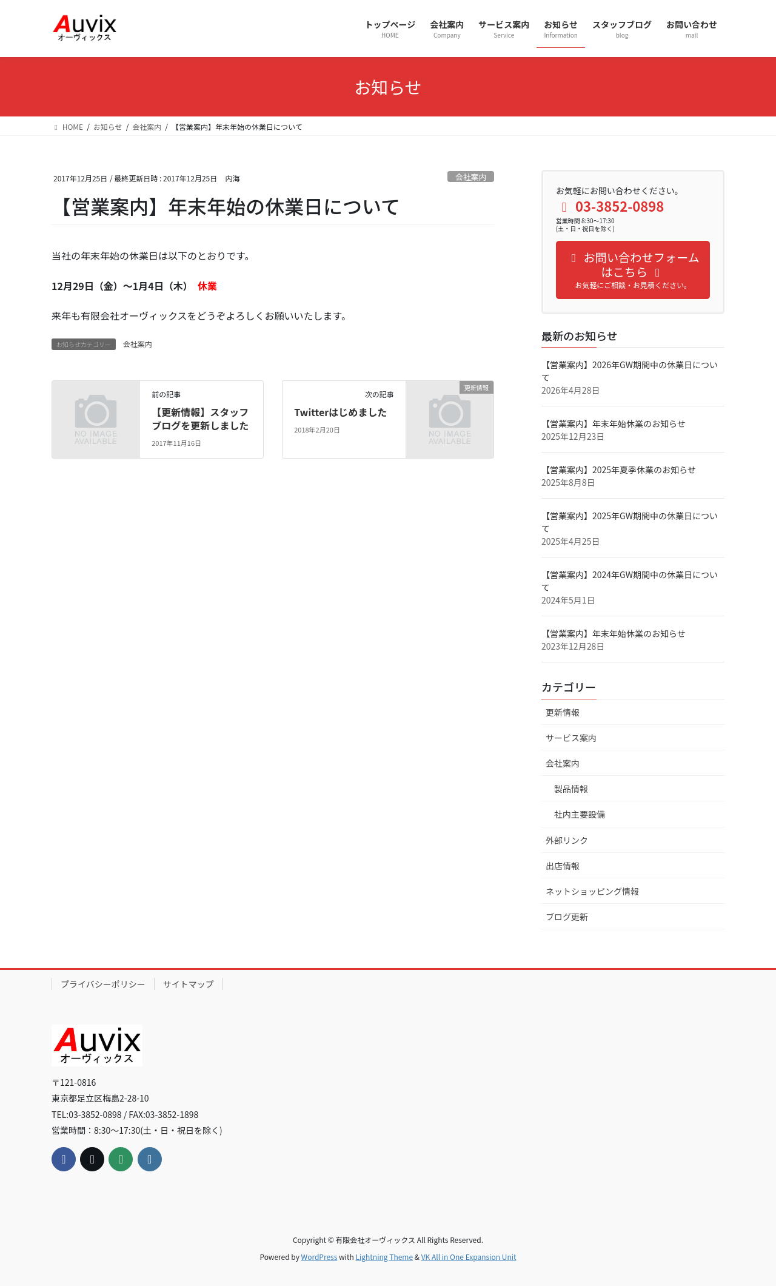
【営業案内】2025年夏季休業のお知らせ (618, 469)
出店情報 (563, 866)
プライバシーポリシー (103, 984)
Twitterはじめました (340, 412)
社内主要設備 (579, 814)
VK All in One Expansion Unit (469, 1256)
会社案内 (470, 177)
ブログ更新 (567, 917)
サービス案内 (571, 738)
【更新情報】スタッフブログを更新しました (200, 419)
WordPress (319, 1256)
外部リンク (567, 840)
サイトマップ (188, 984)
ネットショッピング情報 (592, 891)
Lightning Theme (384, 1256)
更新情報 (563, 712)
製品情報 (571, 789)
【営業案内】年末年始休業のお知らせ (613, 423)
